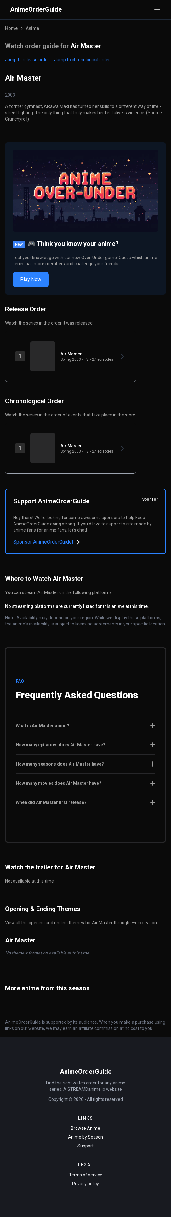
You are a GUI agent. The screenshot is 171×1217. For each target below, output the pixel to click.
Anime (32, 28)
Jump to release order (27, 59)
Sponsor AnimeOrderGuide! (47, 542)
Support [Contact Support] (85, 1145)
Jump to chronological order (82, 59)
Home (11, 28)
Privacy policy (85, 1183)
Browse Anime (85, 1128)
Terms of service (85, 1174)
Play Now (30, 279)
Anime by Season (85, 1137)
